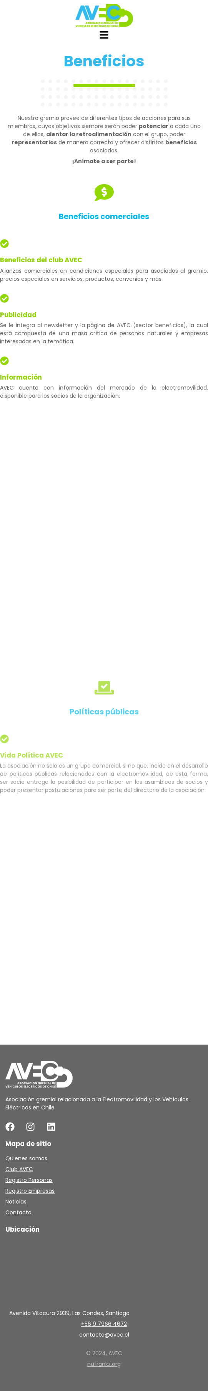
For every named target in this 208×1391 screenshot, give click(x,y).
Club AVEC (19, 1169)
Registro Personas (29, 1180)
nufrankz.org (104, 1364)
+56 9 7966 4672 (104, 1324)
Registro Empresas (30, 1191)
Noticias (16, 1201)
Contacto (18, 1212)
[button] (103, 35)
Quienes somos (26, 1158)
